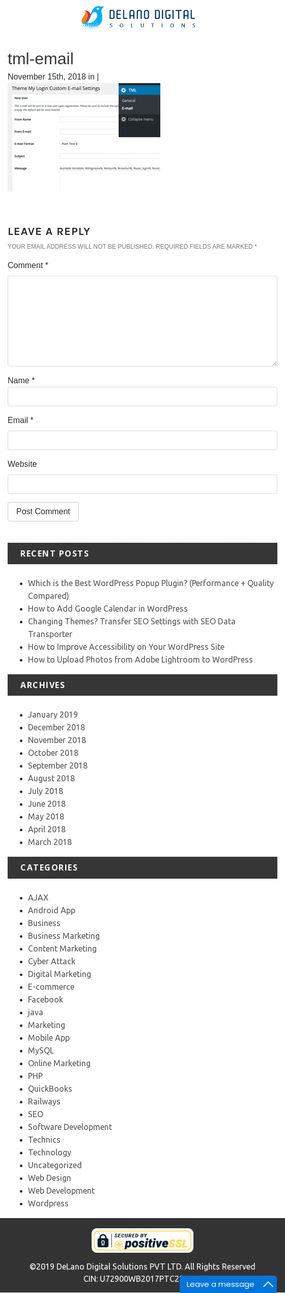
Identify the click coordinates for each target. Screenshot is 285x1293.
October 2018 (53, 752)
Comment (28, 265)
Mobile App (49, 1037)
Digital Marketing (59, 974)
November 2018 (57, 740)
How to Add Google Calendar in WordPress (108, 608)
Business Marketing (64, 935)
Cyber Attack (51, 961)
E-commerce (51, 986)
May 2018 (46, 816)
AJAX (38, 897)
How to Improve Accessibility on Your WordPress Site (126, 646)
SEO (35, 1114)
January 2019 (53, 714)
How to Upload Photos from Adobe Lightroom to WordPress (140, 659)
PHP (35, 1075)
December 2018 (56, 727)
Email (21, 420)
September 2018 (58, 765)
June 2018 (47, 803)
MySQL (41, 1050)
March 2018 (50, 842)
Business (44, 923)
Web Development (61, 1190)
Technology (49, 1152)
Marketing (46, 1025)
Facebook (45, 999)
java (35, 1012)
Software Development (70, 1126)
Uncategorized (55, 1165)
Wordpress (48, 1203)
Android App (51, 910)
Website (22, 464)
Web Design (49, 1177)
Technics (44, 1139)
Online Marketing (59, 1063)
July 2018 (45, 791)
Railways (44, 1101)
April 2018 (47, 829)
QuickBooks (50, 1088)
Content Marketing (62, 948)
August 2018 (51, 778)
